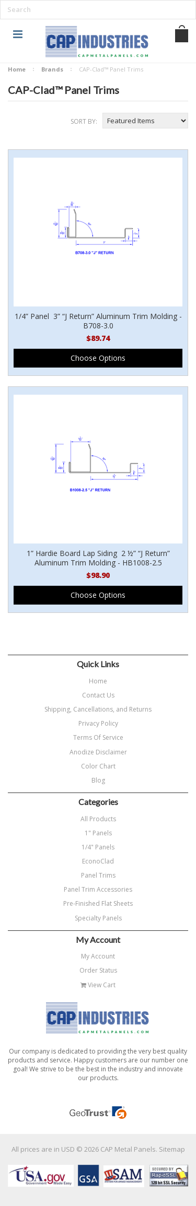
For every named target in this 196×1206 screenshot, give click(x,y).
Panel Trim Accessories (98, 889)
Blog (98, 780)
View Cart (98, 984)
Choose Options (98, 358)
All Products (98, 818)
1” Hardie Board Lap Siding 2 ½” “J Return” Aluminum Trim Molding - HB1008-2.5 (98, 558)
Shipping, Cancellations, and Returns (98, 709)
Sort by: (84, 121)
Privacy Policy (98, 723)
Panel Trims (98, 875)
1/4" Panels (98, 847)
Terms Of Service (98, 737)
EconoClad (98, 861)
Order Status (98, 970)
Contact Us (98, 695)
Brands (52, 69)
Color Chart (98, 766)
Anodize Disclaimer (98, 752)
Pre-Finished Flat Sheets (98, 903)
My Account (98, 956)
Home (17, 69)
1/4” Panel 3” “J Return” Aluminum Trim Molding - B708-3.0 (98, 321)
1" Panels (98, 833)
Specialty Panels (98, 918)
